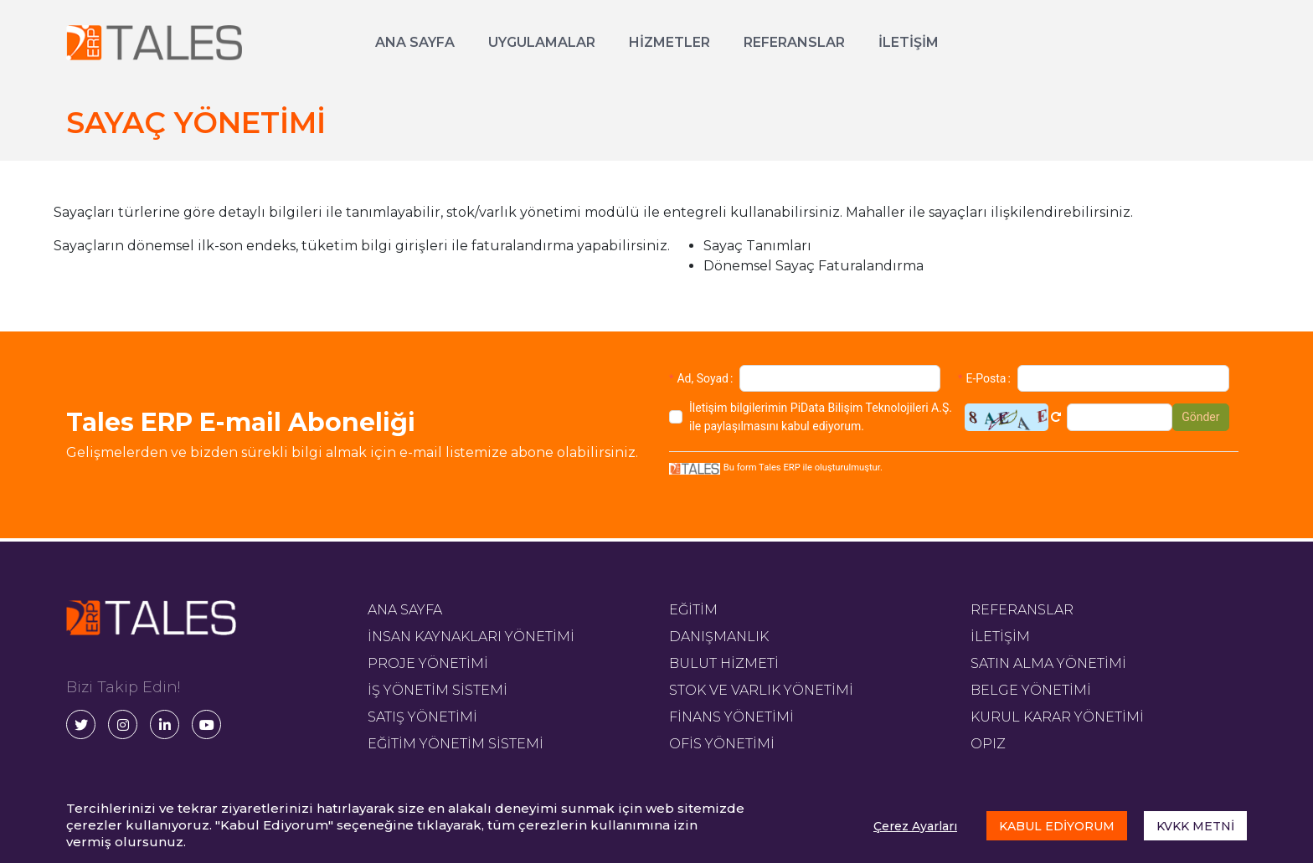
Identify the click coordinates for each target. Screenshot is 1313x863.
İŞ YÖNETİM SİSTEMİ (437, 690)
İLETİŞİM (908, 42)
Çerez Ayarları (915, 826)
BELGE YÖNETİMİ (1031, 690)
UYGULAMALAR (541, 42)
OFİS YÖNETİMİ (722, 744)
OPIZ (988, 744)
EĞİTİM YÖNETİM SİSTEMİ (455, 744)
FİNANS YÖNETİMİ (731, 717)
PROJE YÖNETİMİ (428, 663)
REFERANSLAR (794, 42)
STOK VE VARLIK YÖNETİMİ (761, 690)
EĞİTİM (693, 610)
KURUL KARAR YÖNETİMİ (1057, 717)
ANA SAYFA (415, 42)
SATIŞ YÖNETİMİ (422, 717)
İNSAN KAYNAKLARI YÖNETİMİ (471, 637)
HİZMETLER (669, 42)
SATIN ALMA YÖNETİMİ (1048, 663)
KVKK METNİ (1195, 826)
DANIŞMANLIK (719, 637)
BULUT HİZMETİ (724, 663)
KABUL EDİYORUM (1057, 826)
